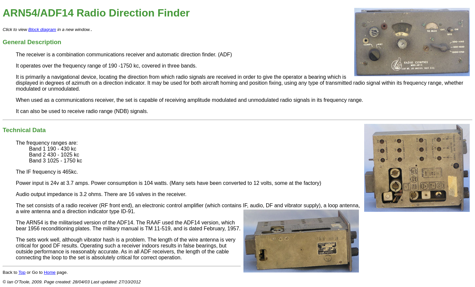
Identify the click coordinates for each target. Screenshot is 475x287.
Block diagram (42, 29)
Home (50, 272)
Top (22, 272)
